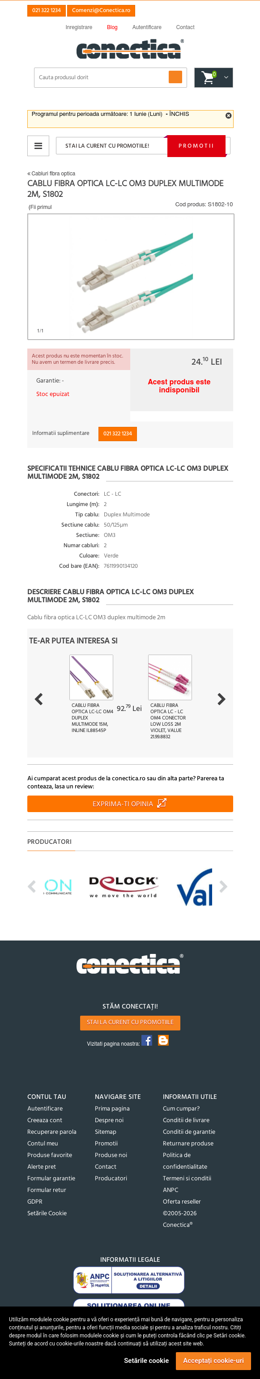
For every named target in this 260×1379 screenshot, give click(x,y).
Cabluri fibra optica (51, 173)
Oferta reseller (182, 1202)
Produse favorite (49, 1155)
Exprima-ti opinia (123, 804)
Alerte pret (41, 1167)
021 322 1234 (46, 10)
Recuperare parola (52, 1132)
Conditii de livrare (186, 1120)
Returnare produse (188, 1144)
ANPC (170, 1190)
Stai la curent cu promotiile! (107, 146)
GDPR (35, 1202)
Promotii (196, 146)
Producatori (111, 1179)
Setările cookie (146, 1361)
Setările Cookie (47, 1214)
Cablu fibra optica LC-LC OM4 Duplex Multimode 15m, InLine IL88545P (92, 718)
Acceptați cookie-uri (213, 1361)
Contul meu (42, 1144)
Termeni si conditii (187, 1179)
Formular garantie (51, 1179)
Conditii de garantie (189, 1132)
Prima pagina (112, 1109)
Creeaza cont (44, 1120)
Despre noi (109, 1120)
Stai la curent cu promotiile (130, 1022)
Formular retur (46, 1190)
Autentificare (45, 1109)
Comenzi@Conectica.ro (101, 10)
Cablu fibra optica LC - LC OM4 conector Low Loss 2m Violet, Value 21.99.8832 (168, 721)
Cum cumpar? (181, 1109)
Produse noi (111, 1155)
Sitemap (105, 1132)
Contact (105, 1167)
